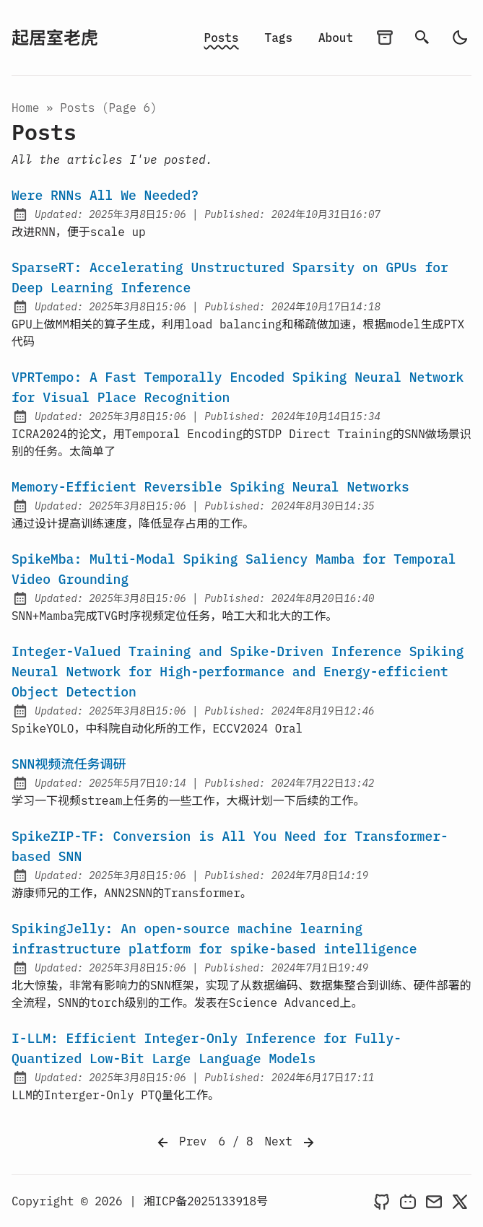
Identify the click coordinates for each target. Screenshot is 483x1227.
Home (25, 107)
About (335, 37)
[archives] (384, 37)
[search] (422, 37)
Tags (278, 37)
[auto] (459, 37)
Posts (221, 37)
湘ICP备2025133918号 (205, 1201)
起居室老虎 (55, 37)
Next (291, 1142)
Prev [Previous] (180, 1142)
